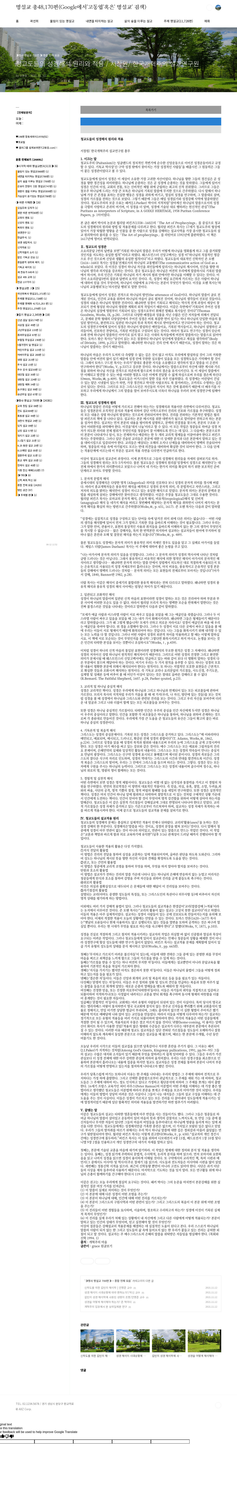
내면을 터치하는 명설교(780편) (35, 176)
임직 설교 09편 (27, 425)
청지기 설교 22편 (28, 435)
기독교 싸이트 (26, 267)
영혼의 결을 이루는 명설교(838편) (36, 191)
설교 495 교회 (26, 277)
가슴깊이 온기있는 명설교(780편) (36, 196)
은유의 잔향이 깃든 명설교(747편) (36, 186)
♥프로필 (20, 142)
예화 (207, 21)
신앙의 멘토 (25, 222)
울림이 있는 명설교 (62, 21)
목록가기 (151, 110)
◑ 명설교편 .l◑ (28, 288)
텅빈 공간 (24, 490)
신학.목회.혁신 (26, 480)
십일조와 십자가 (27, 208)
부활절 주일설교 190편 (31, 340)
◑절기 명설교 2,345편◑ (33, 315)
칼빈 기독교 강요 (28, 257)
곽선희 (34, 21)
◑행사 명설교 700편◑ (98, 1281)
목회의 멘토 (25, 227)
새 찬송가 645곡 (27, 272)
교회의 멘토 (25, 217)
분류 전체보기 (29, 159)
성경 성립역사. (26, 242)
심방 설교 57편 (27, 430)
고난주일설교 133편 (29, 330)
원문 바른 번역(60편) (30, 213)
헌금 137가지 (26, 282)
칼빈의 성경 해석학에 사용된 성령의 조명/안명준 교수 (114, 1297)
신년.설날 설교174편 (30, 320)
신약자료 (23, 247)
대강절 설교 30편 (28, 374)
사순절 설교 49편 (28, 325)
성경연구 (23, 232)
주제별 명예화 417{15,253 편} (34, 303)
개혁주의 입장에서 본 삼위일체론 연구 (105, 1307)
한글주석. (24, 237)
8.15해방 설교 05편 (29, 450)
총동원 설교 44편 (28, 416)
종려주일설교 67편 (29, 335)
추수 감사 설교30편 (29, 369)
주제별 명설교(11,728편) (32, 298)
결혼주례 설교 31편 (29, 455)
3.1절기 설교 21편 (28, 440)
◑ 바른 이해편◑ (28, 202)
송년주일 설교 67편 (29, 394)
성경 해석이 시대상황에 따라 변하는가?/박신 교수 (112, 1292)
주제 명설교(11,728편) (178, 21)
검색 (209, 7)
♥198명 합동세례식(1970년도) (32, 136)
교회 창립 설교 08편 (29, 406)
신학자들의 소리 (27, 252)
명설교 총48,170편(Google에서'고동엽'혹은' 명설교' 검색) (81, 7)
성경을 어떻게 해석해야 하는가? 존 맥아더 (108, 1302)
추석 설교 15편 (27, 364)
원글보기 (106, 1246)
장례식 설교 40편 (28, 465)
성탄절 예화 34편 (28, 384)
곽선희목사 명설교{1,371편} (33, 293)
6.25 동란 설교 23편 (29, 445)
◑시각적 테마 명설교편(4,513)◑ (37, 166)
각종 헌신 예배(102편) (30, 470)
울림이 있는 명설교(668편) (33, 171)
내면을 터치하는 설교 (99, 21)
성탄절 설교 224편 (28, 379)
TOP (218, 1405)
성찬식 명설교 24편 (29, 421)
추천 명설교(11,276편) (31, 308)
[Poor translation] (9, 1436)
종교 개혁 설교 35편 (29, 460)
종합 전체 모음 (123, 1281)
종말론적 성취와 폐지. (30, 262)
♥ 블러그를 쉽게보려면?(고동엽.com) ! (36, 147)
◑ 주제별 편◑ (27, 495)
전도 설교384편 (27, 411)
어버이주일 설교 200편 (31, 354)
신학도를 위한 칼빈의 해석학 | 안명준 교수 (108, 1287)
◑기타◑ (24, 475)
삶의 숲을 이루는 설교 (138, 21)
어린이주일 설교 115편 (31, 350)
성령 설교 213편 (27, 359)
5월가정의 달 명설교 (29, 345)
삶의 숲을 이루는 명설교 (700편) (36, 181)
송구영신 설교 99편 (29, 389)
